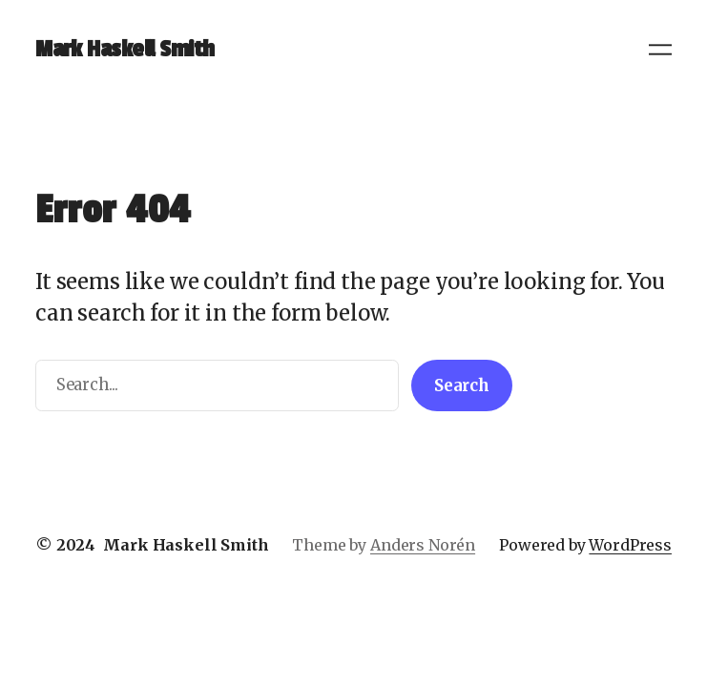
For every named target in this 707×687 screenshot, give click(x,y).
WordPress (630, 544)
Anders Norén (422, 544)
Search (461, 386)
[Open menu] (660, 49)
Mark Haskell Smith (124, 49)
